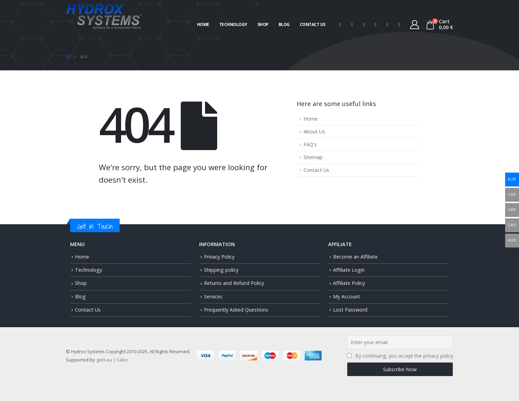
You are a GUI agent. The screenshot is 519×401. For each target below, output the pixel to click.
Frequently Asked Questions (236, 309)
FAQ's (310, 144)
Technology (233, 24)
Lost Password (350, 309)
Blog (284, 24)
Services (213, 296)
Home (203, 24)
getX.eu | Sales (112, 360)
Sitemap (313, 157)
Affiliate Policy (349, 283)
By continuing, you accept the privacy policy (404, 355)
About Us (314, 131)
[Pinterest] (364, 24)
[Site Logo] (104, 16)
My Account (346, 296)
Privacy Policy (219, 256)
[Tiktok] (399, 24)
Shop (263, 24)
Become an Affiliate (355, 256)
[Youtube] (376, 24)
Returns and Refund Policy (234, 283)
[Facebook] (340, 24)
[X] (352, 24)
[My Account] (414, 24)
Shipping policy (221, 270)
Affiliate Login (349, 270)
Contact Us (312, 24)
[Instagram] (387, 24)
